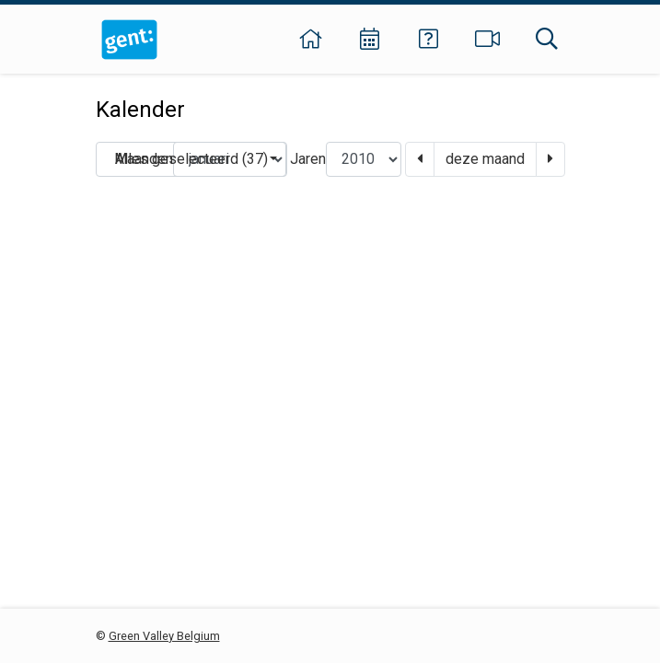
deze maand (485, 159)
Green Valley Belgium (164, 636)
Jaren (308, 159)
